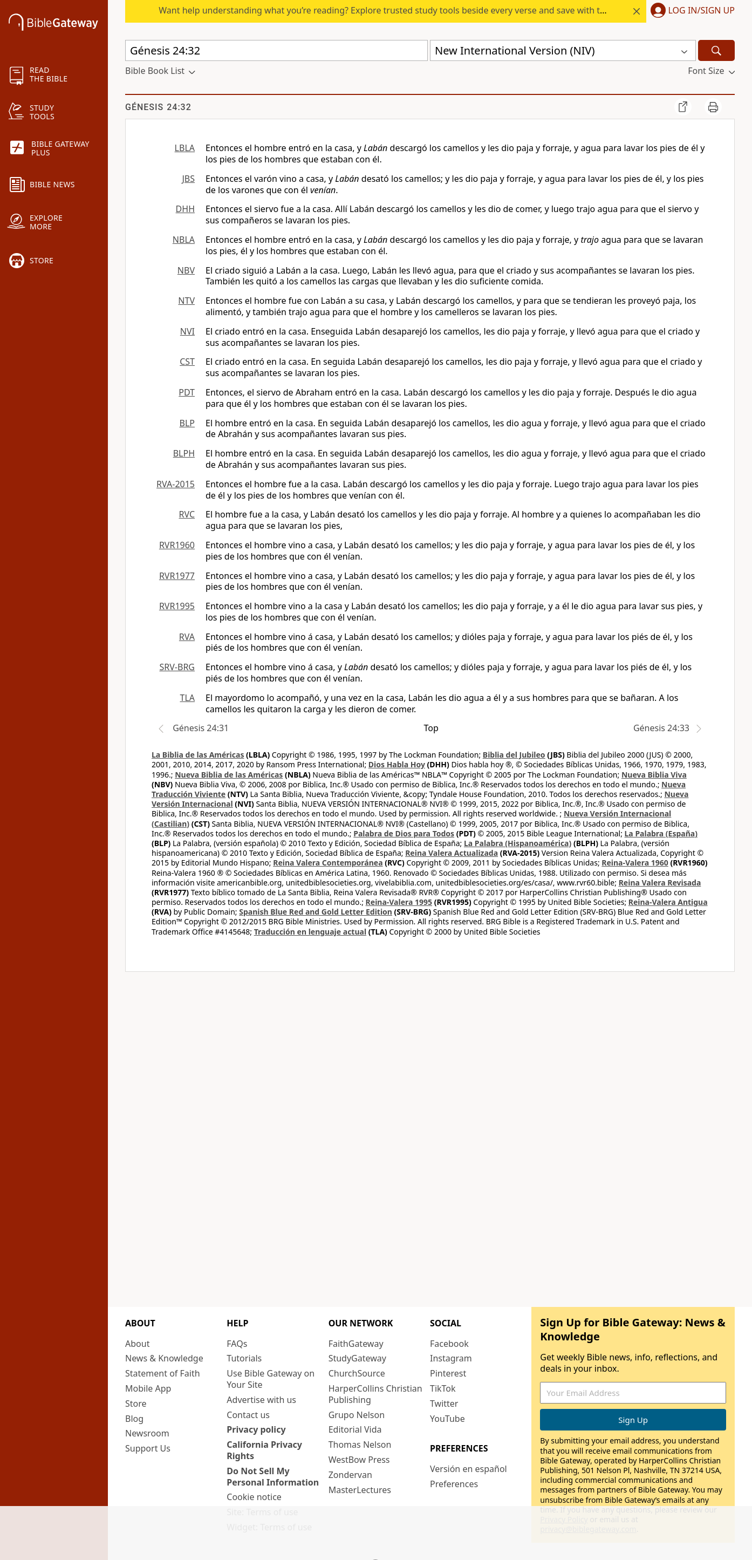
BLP (187, 423)
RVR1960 (177, 545)
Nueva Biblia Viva (654, 774)
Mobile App (148, 1388)
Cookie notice (254, 1497)
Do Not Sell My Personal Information (273, 1476)
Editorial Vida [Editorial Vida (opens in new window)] (355, 1429)
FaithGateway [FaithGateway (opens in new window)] (356, 1344)
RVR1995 (177, 606)
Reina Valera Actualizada (451, 853)
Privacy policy (256, 1429)
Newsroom (147, 1433)
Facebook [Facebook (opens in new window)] (449, 1344)
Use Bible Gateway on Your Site (271, 1379)
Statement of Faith (162, 1373)
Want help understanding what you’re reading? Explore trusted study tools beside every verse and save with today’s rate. (402, 10)
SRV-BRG (177, 667)
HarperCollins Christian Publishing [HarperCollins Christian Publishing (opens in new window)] (375, 1394)
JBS (188, 179)
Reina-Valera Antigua (668, 902)
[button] (690, 11)
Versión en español (468, 1469)
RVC (187, 514)
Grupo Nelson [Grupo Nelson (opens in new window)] (357, 1415)
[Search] (716, 50)
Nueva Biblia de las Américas (229, 774)
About (137, 1344)
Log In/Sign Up (701, 10)
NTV (186, 300)
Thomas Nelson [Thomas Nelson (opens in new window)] (360, 1444)
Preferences (454, 1484)
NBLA (184, 240)
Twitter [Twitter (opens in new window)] (444, 1403)
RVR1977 (177, 576)
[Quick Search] (276, 50)
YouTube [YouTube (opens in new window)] (447, 1419)
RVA (187, 637)
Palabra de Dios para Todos (403, 833)
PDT (187, 392)
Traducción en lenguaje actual (310, 932)
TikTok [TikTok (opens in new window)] (443, 1388)
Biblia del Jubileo (514, 755)
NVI (187, 331)
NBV (186, 270)
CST (187, 361)
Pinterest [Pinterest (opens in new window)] (448, 1373)
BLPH (184, 453)
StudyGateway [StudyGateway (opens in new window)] (357, 1358)
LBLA (185, 148)
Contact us (248, 1415)
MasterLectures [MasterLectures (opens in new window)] (360, 1490)
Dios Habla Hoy (396, 764)
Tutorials (244, 1358)
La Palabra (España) (661, 833)
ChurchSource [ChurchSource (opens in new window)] (357, 1373)
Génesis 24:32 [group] (158, 107)
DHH (185, 209)
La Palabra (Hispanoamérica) (517, 843)
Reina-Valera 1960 (634, 862)
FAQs (237, 1344)
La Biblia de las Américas (198, 755)
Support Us (147, 1448)
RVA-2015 (175, 484)
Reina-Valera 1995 (399, 902)
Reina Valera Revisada (660, 882)
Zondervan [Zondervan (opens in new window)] (350, 1475)
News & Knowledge (164, 1358)
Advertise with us (261, 1400)
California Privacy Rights (264, 1450)
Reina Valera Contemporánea (327, 862)
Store (136, 1403)
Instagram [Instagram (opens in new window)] (451, 1358)
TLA (187, 698)
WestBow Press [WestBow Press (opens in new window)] (359, 1460)
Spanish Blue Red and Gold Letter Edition (315, 912)
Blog (134, 1419)
